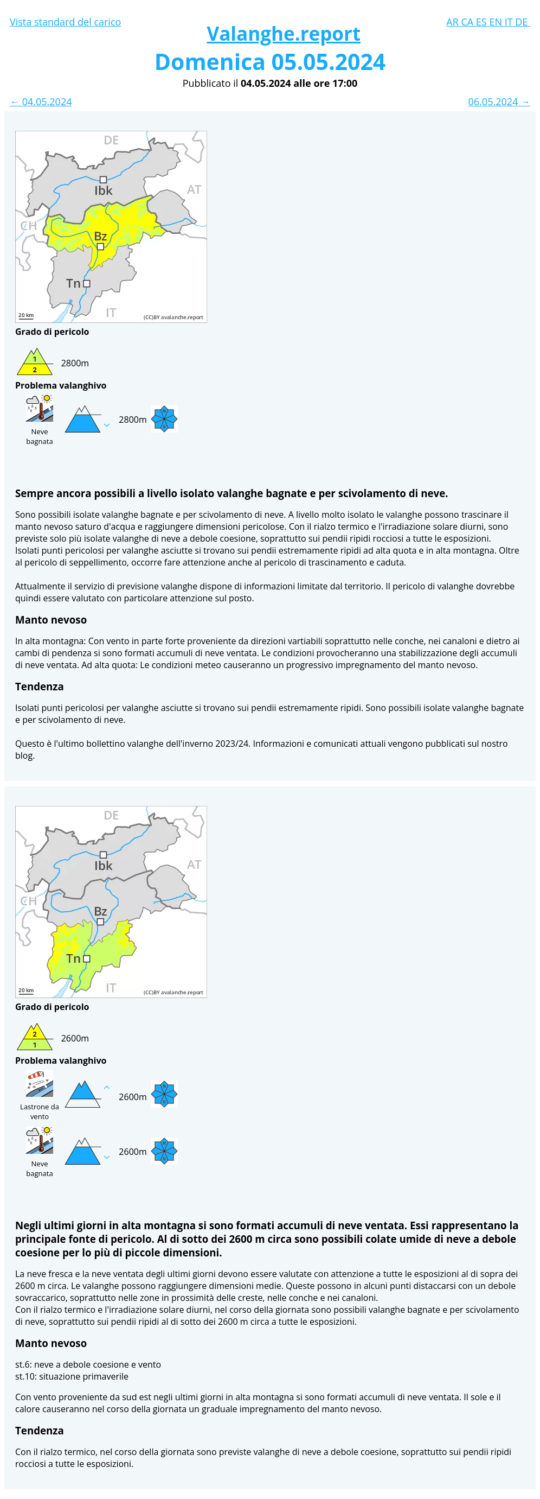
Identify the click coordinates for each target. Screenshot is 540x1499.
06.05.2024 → (499, 101)
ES (483, 21)
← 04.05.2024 (41, 101)
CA (468, 21)
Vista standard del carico (65, 21)
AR (453, 21)
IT (510, 21)
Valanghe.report (284, 33)
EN (496, 21)
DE (522, 21)
